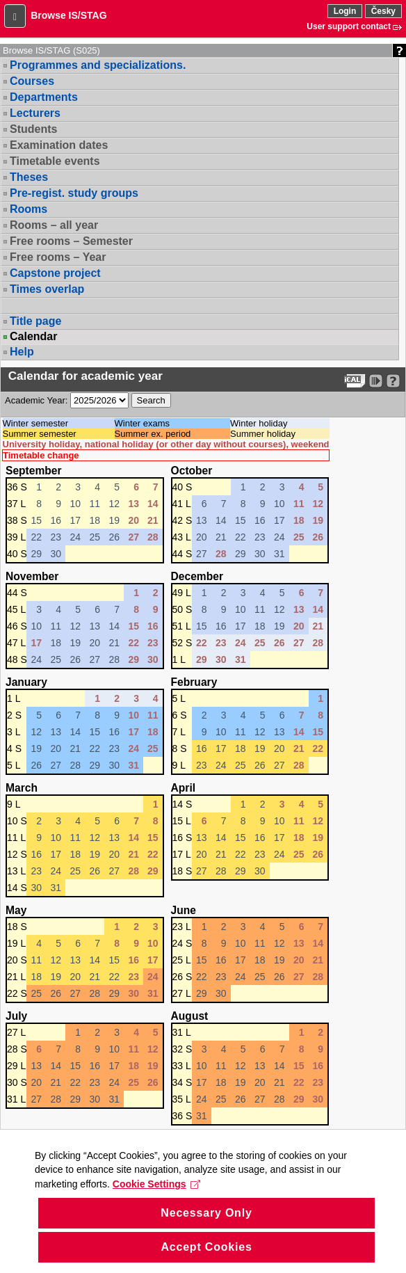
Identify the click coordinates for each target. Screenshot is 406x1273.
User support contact (349, 26)
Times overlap (47, 289)
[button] (15, 16)
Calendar (33, 336)
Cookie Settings (157, 1205)
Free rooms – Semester (71, 241)
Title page (35, 321)
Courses (32, 81)
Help (22, 352)
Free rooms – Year (58, 257)
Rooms (28, 209)
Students (33, 129)
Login (345, 11)
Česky (383, 11)
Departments (44, 97)
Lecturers (35, 113)
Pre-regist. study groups (74, 193)
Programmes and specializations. (98, 65)
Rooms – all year (54, 225)
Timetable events (55, 161)
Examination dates (59, 145)
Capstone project (55, 273)
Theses (29, 177)
